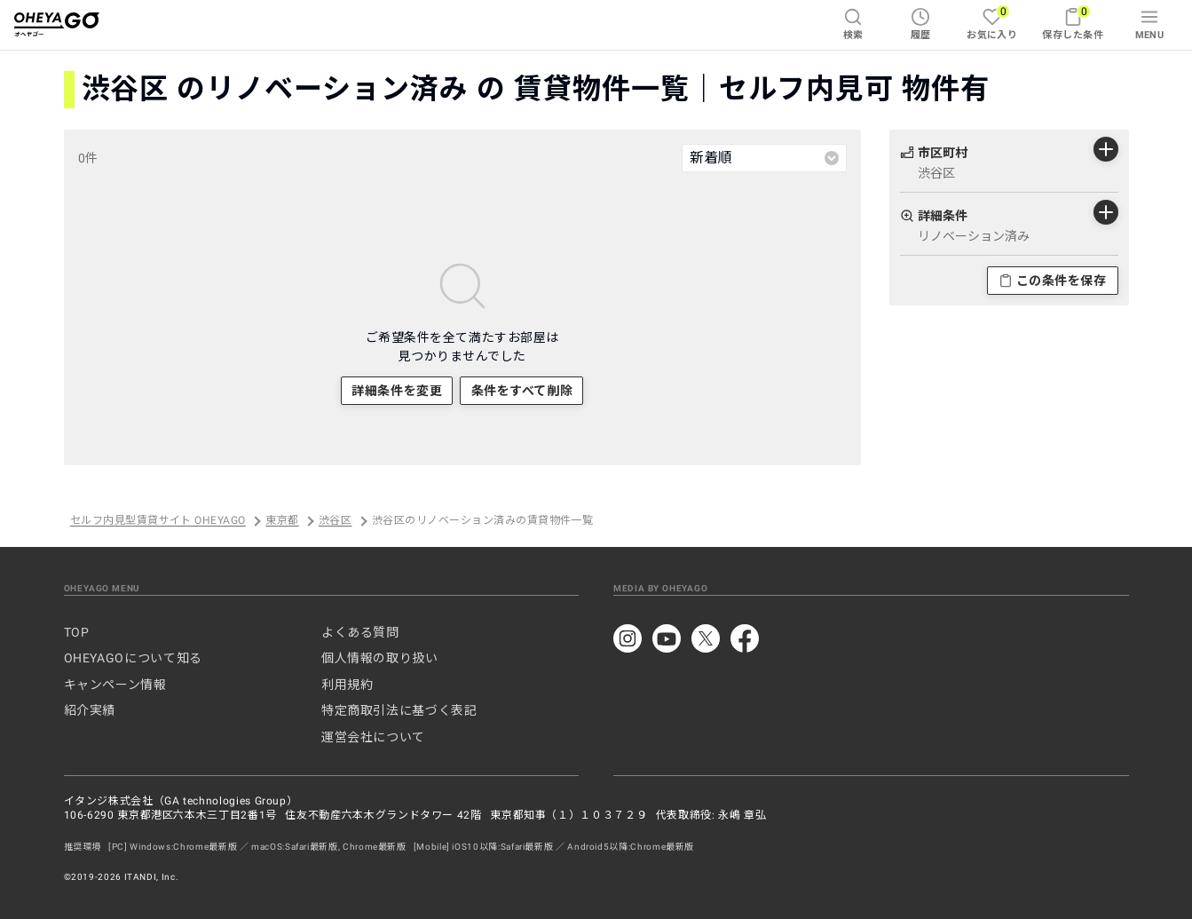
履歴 (921, 24)
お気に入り (992, 22)
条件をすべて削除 (521, 391)
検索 (853, 24)
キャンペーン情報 (115, 684)
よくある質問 (360, 632)
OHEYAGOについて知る (133, 658)
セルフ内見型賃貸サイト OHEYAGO (158, 521)
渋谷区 (335, 521)
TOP (77, 632)
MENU (1149, 24)
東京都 (281, 521)
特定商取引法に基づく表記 (399, 710)
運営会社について (373, 737)
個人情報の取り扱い (379, 658)
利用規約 (347, 684)
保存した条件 (1072, 22)
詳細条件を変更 (396, 391)
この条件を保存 (1053, 280)
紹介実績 (90, 710)
